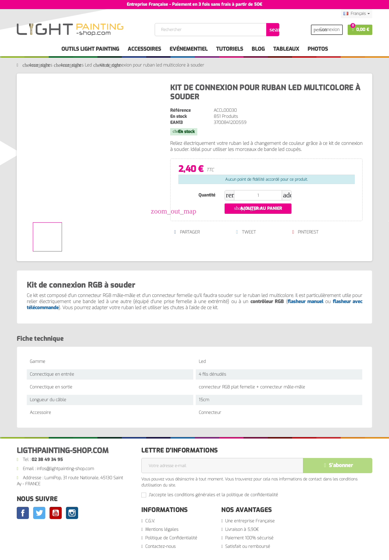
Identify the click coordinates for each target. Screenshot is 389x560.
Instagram (72, 513)
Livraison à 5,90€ (242, 529)
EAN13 (176, 122)
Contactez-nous (160, 546)
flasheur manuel (305, 302)
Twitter (39, 513)
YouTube (56, 513)
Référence (180, 110)
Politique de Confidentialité (171, 538)
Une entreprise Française (250, 521)
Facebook (23, 513)
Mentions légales (161, 529)
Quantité (206, 195)
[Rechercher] (217, 29)
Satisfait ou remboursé (247, 546)
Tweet (246, 232)
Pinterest (305, 232)
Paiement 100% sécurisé (249, 538)
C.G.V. (150, 521)
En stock (178, 116)
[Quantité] (258, 195)
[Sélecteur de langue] (356, 13)
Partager (186, 232)
